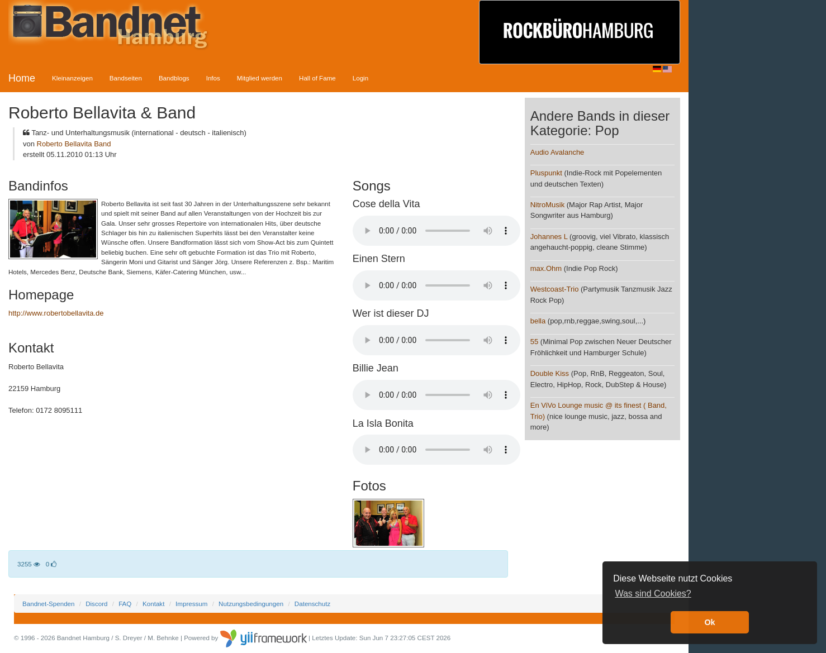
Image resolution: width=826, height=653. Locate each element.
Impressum (191, 603)
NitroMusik (547, 205)
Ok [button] (709, 622)
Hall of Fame (317, 78)
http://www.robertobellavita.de (56, 313)
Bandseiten (126, 78)
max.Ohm (546, 268)
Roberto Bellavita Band (74, 144)
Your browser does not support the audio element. (436, 231)
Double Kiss (549, 373)
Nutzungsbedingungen (251, 603)
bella (537, 321)
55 (534, 341)
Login (360, 78)
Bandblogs (174, 78)
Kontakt (153, 603)
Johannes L (549, 236)
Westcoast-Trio (554, 289)
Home (21, 78)
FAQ (124, 603)
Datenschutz (312, 603)
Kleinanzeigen (72, 78)
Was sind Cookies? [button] (653, 593)
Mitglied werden (259, 78)
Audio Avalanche (557, 152)
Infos (213, 78)
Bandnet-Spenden (48, 603)
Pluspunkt (546, 173)
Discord (96, 603)
